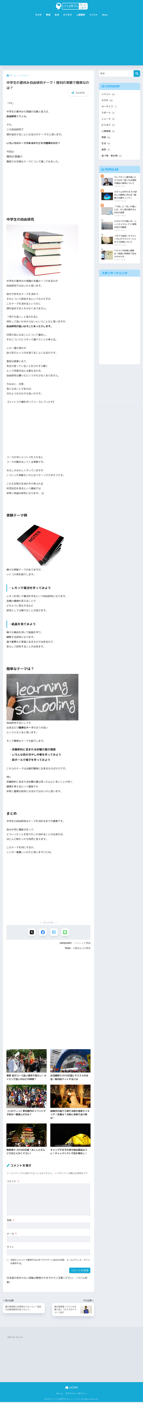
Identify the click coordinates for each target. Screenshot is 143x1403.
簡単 (88, 948)
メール (12, 1234)
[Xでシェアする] (31, 932)
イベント (93, 14)
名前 (11, 1220)
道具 (106, 152)
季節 (88, 943)
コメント (13, 1181)
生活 (57, 14)
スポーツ (108, 114)
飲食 (48, 14)
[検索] (137, 73)
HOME (71, 1388)
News (105, 14)
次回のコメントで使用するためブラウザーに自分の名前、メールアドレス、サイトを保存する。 (50, 1262)
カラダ (38, 14)
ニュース (108, 120)
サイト (10, 1247)
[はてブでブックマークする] (54, 932)
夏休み (78, 948)
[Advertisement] (71, 44)
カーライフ (109, 107)
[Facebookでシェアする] (43, 932)
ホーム (59, 1394)
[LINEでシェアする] (66, 932)
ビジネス (67, 14)
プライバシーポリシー (76, 1394)
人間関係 (80, 14)
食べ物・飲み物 (112, 159)
